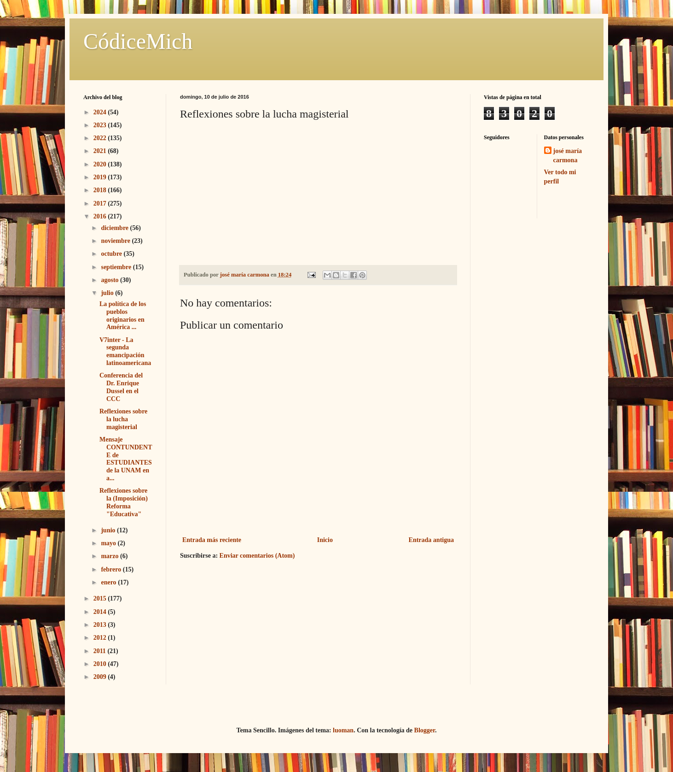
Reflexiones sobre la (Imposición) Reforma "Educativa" (123, 502)
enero (109, 582)
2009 (100, 676)
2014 (100, 611)
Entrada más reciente (211, 539)
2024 (100, 112)
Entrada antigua (431, 539)
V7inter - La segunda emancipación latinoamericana (125, 351)
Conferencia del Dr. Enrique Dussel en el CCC (121, 387)
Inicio (325, 539)
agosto (110, 280)
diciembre (115, 227)
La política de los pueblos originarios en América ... (122, 315)
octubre (112, 253)
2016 (100, 216)
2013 (100, 624)
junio (109, 530)
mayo (109, 543)
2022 (100, 138)
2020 (100, 164)
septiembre (117, 267)
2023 (100, 125)
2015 (100, 598)
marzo (110, 556)
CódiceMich (137, 41)
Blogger (424, 730)
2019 (100, 177)
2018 (100, 190)
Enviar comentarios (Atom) (257, 555)
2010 (100, 663)
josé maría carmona (567, 155)
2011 (100, 651)
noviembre (116, 240)
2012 (100, 637)
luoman (343, 730)
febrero (111, 569)
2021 (100, 150)
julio (108, 292)
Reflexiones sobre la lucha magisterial (123, 419)
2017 (100, 203)
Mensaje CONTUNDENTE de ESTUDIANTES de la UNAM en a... (125, 459)
